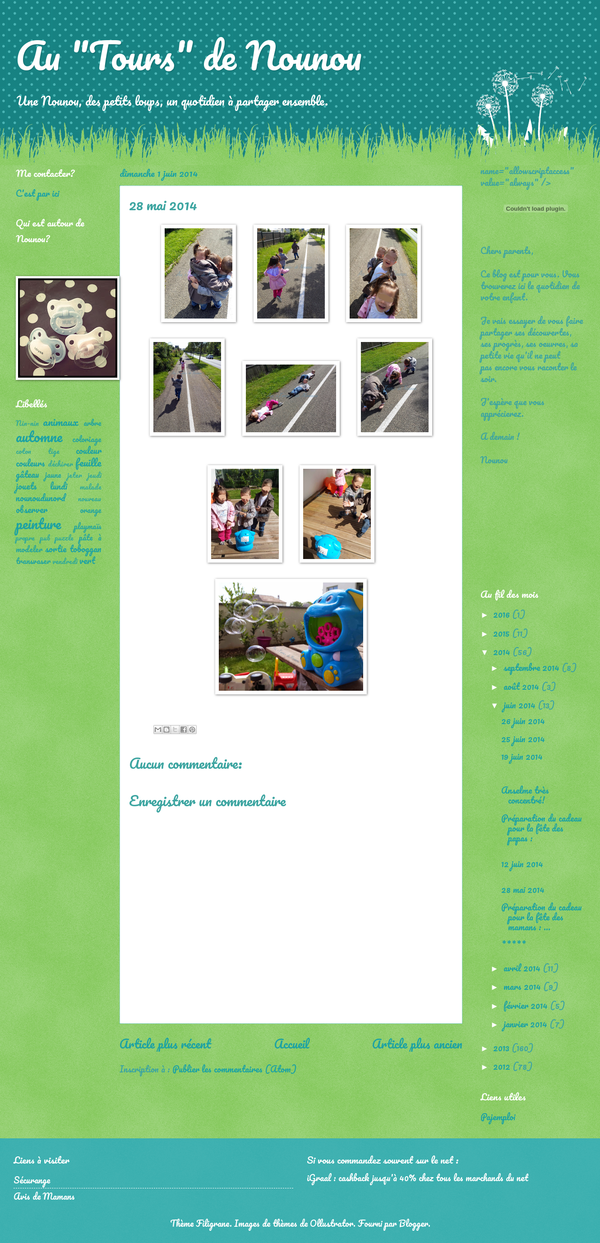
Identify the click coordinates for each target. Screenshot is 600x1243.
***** (513, 945)
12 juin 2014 (522, 863)
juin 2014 (520, 705)
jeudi (95, 475)
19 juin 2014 (522, 756)
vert (87, 560)
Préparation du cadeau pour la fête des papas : (541, 828)
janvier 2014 (526, 1024)
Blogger (413, 1223)
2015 (502, 633)
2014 (502, 651)
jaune (53, 474)
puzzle (64, 538)
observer (31, 509)
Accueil (291, 1043)
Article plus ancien (417, 1043)
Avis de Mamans (44, 1196)
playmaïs (88, 526)
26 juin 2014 (523, 720)
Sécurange (32, 1180)
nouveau (90, 498)
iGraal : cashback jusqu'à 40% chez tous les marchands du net (417, 1177)
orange (91, 510)
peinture (38, 523)
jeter (74, 475)
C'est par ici (37, 193)
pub (45, 538)
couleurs (30, 463)
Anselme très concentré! (525, 795)
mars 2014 (523, 986)
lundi (58, 486)
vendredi (65, 561)
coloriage (87, 439)
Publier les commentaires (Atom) (234, 1069)
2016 (502, 614)
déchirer (60, 464)
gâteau (27, 474)
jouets (26, 486)
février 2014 (526, 1005)
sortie (55, 548)
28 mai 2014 (523, 889)
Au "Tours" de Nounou (189, 55)
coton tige (38, 451)
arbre (92, 423)
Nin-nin (27, 423)
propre (25, 538)
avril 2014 (523, 968)
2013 (502, 1047)
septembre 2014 (532, 667)
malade (91, 487)
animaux (60, 421)
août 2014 (522, 686)
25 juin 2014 (523, 738)
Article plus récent (165, 1043)
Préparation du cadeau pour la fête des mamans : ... (541, 917)
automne (39, 436)
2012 (502, 1066)
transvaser (33, 561)
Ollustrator (331, 1223)
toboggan (85, 548)
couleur (89, 450)
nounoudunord (40, 497)
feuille (88, 462)
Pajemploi (497, 1116)
